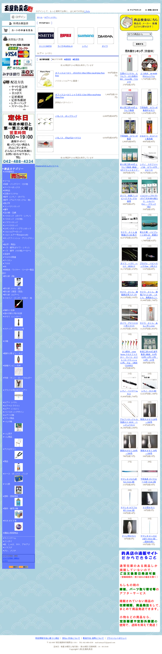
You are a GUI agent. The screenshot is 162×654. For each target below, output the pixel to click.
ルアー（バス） (11, 402)
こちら (87, 11)
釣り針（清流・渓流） (14, 291)
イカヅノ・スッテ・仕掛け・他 (18, 303)
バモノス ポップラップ (66, 116)
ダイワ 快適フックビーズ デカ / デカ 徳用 (129, 198)
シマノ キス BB (148, 391)
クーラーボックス (12, 187)
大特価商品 (18, 174)
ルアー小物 (9, 415)
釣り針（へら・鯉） (13, 288)
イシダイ (8, 541)
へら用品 (18, 442)
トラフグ (8, 547)
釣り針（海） (18, 281)
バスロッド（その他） (14, 219)
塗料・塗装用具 (18, 501)
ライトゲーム (10, 538)
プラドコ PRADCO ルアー (18, 395)
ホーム (39, 17)
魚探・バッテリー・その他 (16, 184)
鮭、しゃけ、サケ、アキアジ (17, 544)
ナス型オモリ (149, 507)
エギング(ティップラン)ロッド (17, 228)
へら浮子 (8, 434)
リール (7, 181)
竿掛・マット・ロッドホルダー (18, 383)
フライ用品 (9, 418)
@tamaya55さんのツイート (47, 166)
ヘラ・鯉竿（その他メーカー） (18, 251)
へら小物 (18, 426)
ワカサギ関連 (10, 257)
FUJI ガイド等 (18, 525)
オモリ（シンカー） (18, 321)
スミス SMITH (45, 46)
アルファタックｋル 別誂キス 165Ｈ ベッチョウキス (130, 422)
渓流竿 (7, 254)
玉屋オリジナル (11, 193)
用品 (18, 466)
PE (5, 266)
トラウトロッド (11, 222)
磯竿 (6, 209)
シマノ (85, 46)
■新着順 (76, 59)
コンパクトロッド (12, 206)
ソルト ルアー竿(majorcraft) (16, 235)
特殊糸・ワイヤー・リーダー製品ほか (18, 271)
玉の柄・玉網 (10, 212)
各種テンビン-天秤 (18, 370)
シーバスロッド (11, 225)
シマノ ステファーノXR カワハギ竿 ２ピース (149, 167)
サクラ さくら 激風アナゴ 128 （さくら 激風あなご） (149, 295)
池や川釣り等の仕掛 (13, 313)
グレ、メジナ (10, 550)
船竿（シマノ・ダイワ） (15, 197)
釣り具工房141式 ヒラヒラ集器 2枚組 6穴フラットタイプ (129, 167)
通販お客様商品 (11, 533)
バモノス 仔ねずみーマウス (68, 138)
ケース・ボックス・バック (18, 478)
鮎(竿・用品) (9, 244)
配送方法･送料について (93, 638)
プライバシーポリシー (117, 638)
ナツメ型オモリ (129, 536)
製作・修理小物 (18, 513)
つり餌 (18, 489)
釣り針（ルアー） (12, 295)
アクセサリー (18, 454)
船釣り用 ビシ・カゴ (18, 358)
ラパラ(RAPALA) (65, 46)
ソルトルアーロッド (13, 232)
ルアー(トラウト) (11, 405)
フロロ (7, 263)
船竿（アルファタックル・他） (18, 200)
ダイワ (105, 46)
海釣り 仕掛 (9, 310)
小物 (18, 346)
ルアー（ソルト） (12, 409)
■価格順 (67, 59)
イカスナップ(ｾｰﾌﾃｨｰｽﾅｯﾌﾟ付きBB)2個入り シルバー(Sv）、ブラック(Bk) (149, 201)
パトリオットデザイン (14, 412)
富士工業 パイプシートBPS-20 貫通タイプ (149, 235)
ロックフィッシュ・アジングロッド (18, 239)
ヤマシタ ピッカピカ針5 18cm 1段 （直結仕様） (149, 539)
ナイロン (8, 260)
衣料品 (7, 190)
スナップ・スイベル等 (18, 333)
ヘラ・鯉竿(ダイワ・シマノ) (16, 247)
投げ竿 (7, 203)
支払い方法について (71, 638)
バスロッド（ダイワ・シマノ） (18, 216)
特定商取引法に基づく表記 (47, 638)
